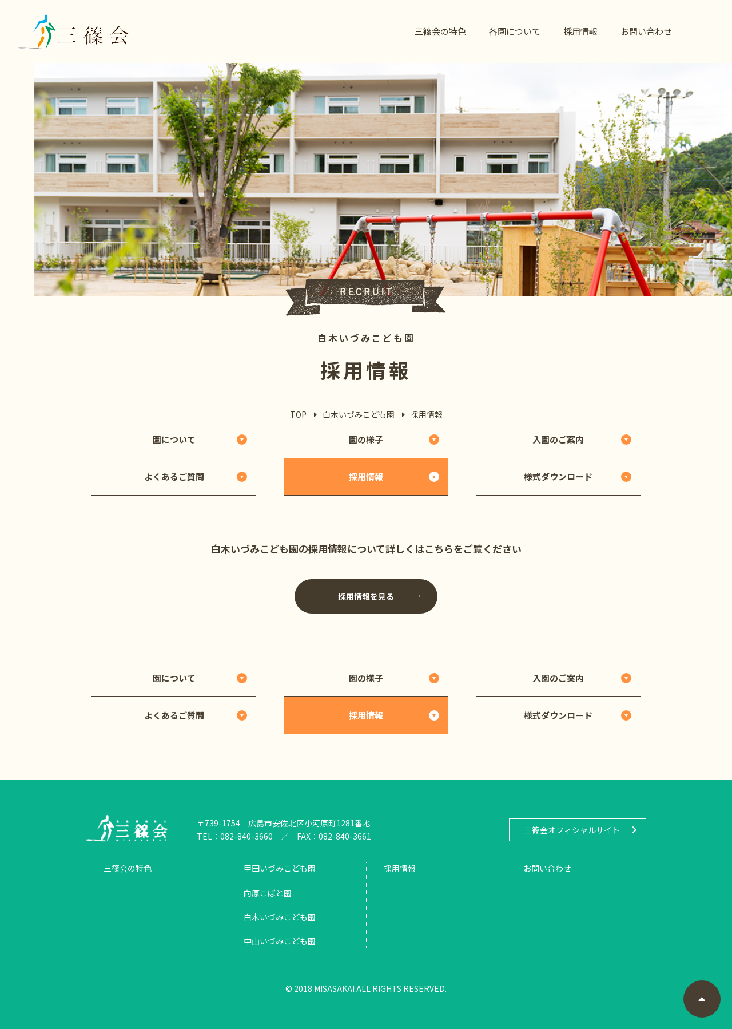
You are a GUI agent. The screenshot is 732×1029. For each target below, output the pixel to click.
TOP (298, 414)
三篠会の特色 (440, 31)
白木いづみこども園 (359, 414)
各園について (514, 31)
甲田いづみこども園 (280, 868)
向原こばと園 (268, 893)
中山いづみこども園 (280, 941)
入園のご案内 (558, 439)
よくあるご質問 (174, 476)
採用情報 (580, 31)
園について (174, 439)
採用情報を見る (379, 596)
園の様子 (366, 439)
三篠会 (73, 31)
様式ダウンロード (558, 476)
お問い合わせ (646, 31)
